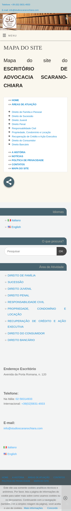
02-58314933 (24, 398)
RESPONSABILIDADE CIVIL (26, 302)
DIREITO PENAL (18, 295)
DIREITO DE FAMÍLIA (22, 275)
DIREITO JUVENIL (20, 288)
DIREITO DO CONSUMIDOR (26, 333)
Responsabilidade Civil (24, 128)
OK (60, 251)
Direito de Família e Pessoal (27, 112)
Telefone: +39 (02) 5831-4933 (16, 4)
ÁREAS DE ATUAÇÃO (39, 477)
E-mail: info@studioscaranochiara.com (20, 10)
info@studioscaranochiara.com (23, 428)
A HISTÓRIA (18, 477)
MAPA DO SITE (41, 481)
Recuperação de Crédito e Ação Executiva (34, 136)
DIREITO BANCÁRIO (21, 340)
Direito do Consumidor (24, 140)
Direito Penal (19, 124)
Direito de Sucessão (22, 116)
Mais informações (33, 508)
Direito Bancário (20, 144)
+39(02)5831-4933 (33, 403)
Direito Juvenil (19, 120)
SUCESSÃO (15, 282)
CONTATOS (59, 477)
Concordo (52, 508)
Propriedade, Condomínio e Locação (31, 132)
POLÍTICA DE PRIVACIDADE (16, 481)
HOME (5, 477)
